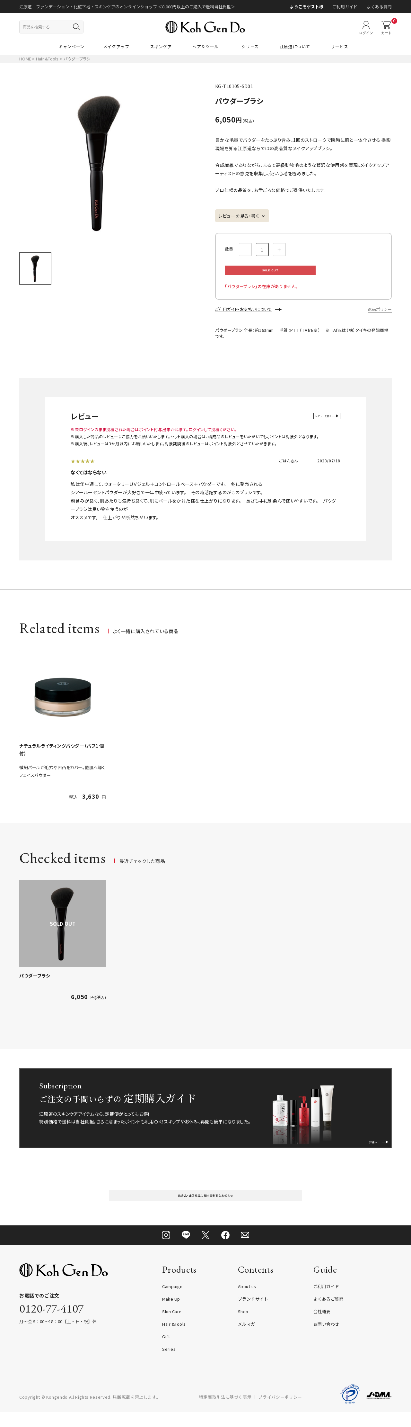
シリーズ (250, 46)
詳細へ (373, 1145)
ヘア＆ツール (205, 46)
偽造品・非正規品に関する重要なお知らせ (205, 1206)
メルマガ (246, 1339)
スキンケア (161, 46)
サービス (339, 46)
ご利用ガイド (344, 7)
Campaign (172, 1301)
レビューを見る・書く (238, 216)
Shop (243, 1326)
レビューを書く (317, 423)
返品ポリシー (380, 316)
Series (169, 1364)
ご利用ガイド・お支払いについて (243, 316)
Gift (166, 1351)
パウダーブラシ (34, 982)
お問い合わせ (326, 1339)
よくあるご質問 (328, 1314)
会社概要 (322, 1326)
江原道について (295, 46)
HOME (25, 59)
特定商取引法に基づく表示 (225, 1412)
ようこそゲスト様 (306, 7)
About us (247, 1301)
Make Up (171, 1314)
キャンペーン (71, 46)
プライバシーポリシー (280, 1412)
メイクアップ (116, 46)
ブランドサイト (253, 1314)
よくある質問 (379, 7)
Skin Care (172, 1326)
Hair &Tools (48, 59)
